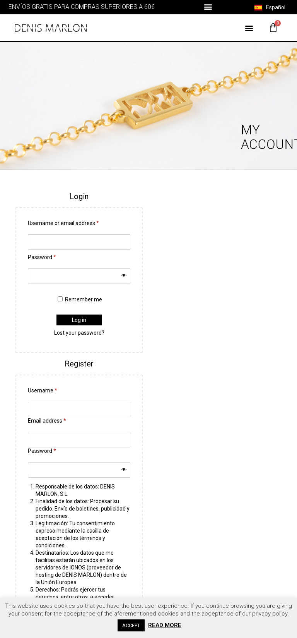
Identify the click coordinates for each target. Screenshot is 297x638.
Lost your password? (79, 333)
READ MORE (164, 625)
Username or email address (63, 223)
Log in (79, 320)
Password (42, 257)
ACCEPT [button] (131, 625)
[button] (207, 6)
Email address (47, 421)
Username (42, 390)
